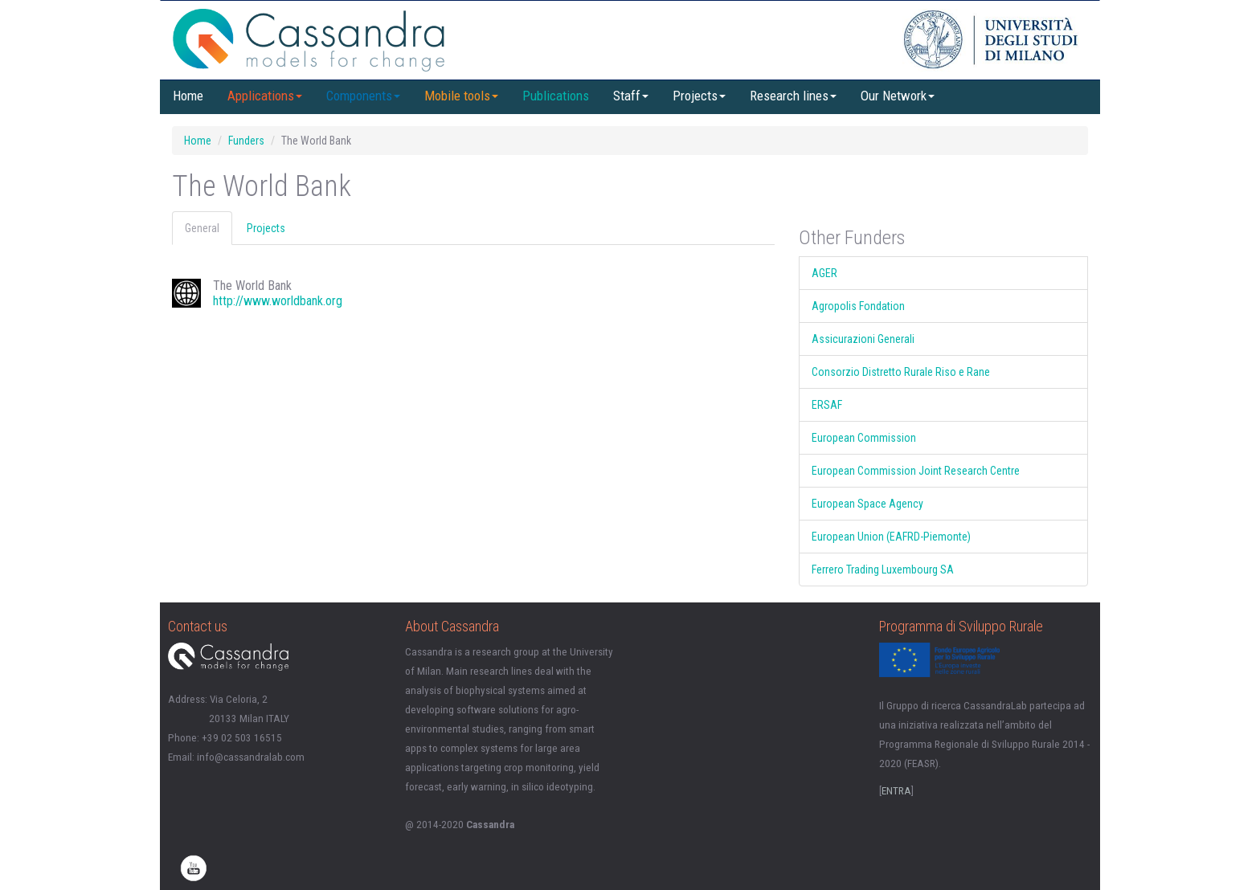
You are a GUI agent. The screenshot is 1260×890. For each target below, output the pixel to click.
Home (188, 96)
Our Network (898, 96)
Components (363, 96)
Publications (555, 96)
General (202, 228)
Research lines (793, 96)
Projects (699, 96)
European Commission (864, 437)
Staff (630, 96)
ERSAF (827, 404)
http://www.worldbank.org (277, 300)
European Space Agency (867, 503)
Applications (264, 96)
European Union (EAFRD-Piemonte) (891, 536)
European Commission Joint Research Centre (916, 470)
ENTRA (896, 791)
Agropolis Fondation (858, 306)
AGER (824, 273)
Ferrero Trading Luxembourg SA (883, 569)
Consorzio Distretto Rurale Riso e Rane (901, 371)
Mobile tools (461, 96)
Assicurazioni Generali (863, 339)
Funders (246, 140)
